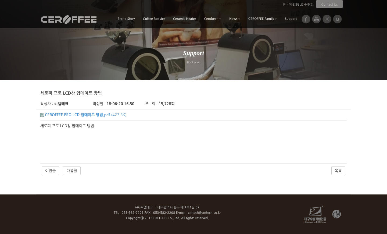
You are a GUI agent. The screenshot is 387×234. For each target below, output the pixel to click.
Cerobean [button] (212, 18)
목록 (338, 171)
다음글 (71, 171)
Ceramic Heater (184, 18)
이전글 (50, 171)
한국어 (287, 4)
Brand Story (126, 18)
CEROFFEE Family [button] (262, 18)
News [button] (234, 18)
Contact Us (329, 4)
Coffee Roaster (154, 18)
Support (291, 18)
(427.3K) (83, 115)
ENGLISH (299, 4)
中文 (310, 4)
